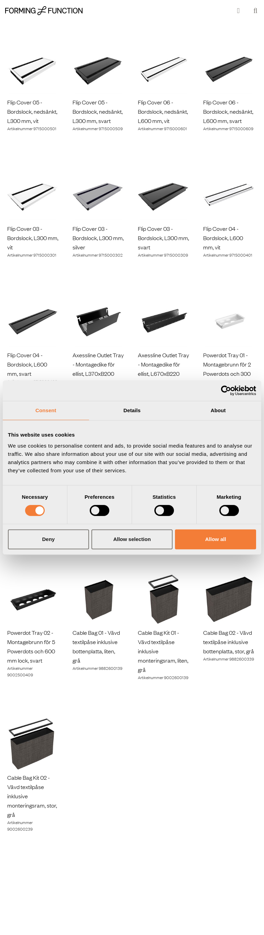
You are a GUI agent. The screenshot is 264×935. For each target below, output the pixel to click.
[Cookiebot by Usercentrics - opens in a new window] (226, 390)
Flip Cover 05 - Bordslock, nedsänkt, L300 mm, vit (32, 111)
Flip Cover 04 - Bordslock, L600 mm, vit (223, 238)
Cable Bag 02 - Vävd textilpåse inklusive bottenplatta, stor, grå (228, 642)
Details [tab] (132, 410)
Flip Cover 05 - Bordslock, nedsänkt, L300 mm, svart (98, 111)
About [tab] (218, 410)
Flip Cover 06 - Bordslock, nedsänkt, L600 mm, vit (163, 111)
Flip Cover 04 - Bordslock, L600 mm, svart (27, 364)
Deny (48, 539)
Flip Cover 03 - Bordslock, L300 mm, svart (163, 238)
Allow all (215, 539)
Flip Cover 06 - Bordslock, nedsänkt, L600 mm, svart (228, 111)
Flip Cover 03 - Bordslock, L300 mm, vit (32, 238)
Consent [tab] (45, 410)
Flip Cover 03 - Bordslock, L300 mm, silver (98, 238)
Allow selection (132, 539)
